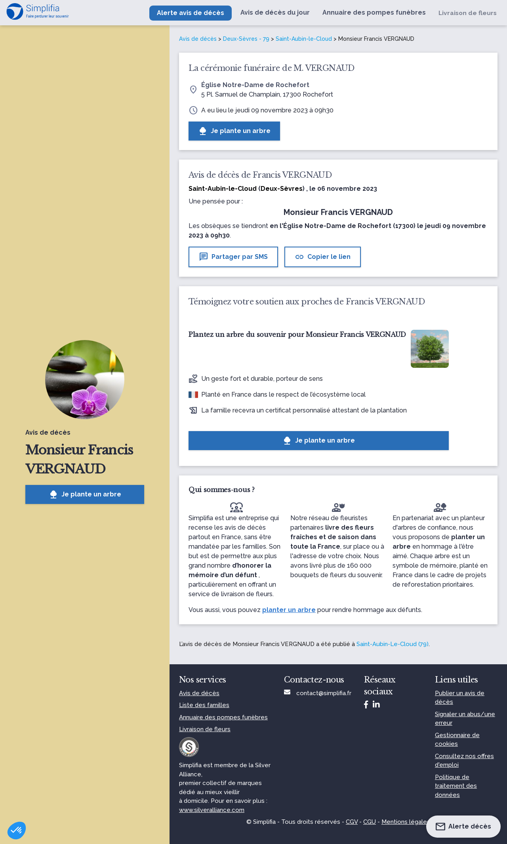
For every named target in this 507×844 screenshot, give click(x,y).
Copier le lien (323, 257)
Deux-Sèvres (282, 188)
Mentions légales (405, 821)
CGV (352, 821)
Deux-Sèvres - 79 (246, 39)
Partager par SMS (233, 256)
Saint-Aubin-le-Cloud (304, 39)
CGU (369, 821)
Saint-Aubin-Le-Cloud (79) (392, 644)
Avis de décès (198, 39)
